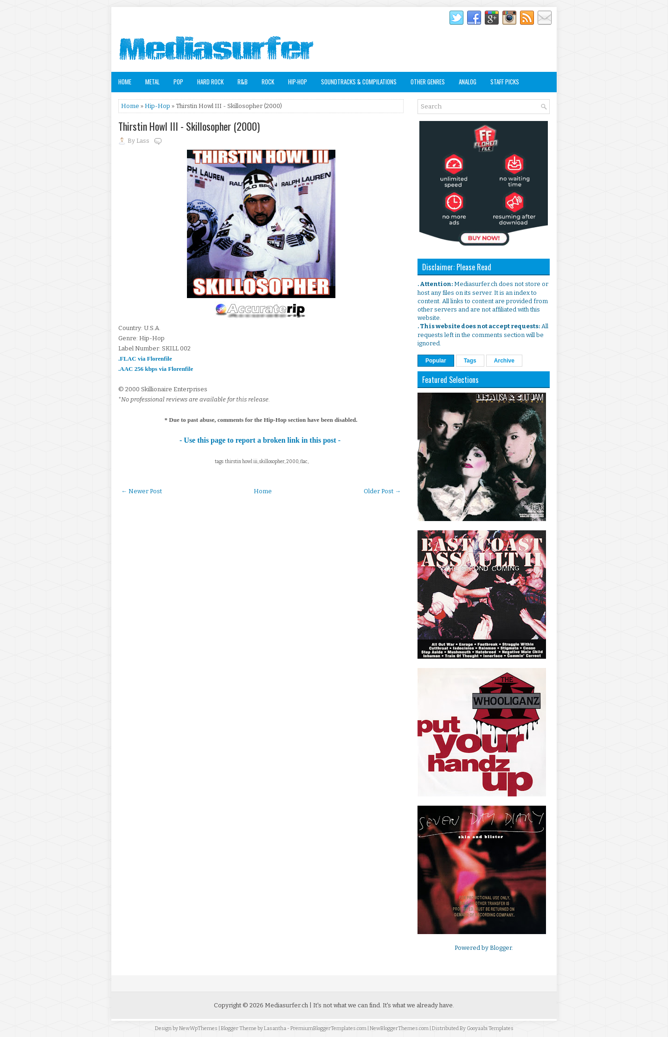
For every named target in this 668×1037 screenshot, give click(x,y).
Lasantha (275, 1028)
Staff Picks (504, 81)
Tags (470, 360)
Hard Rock (210, 81)
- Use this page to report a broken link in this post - (261, 440)
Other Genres (428, 81)
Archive (504, 360)
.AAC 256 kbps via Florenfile (155, 368)
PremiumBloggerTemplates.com (328, 1028)
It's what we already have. (418, 1005)
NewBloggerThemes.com (399, 1028)
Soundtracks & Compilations (359, 81)
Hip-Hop (297, 81)
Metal (152, 81)
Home (124, 81)
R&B (243, 81)
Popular (435, 360)
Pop (178, 81)
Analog (467, 81)
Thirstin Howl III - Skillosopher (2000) (189, 126)
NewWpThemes (198, 1028)
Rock (268, 81)
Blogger (501, 947)
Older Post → (382, 491)
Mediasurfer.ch (286, 1005)
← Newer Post (141, 491)
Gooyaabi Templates (490, 1028)
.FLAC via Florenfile (145, 358)
